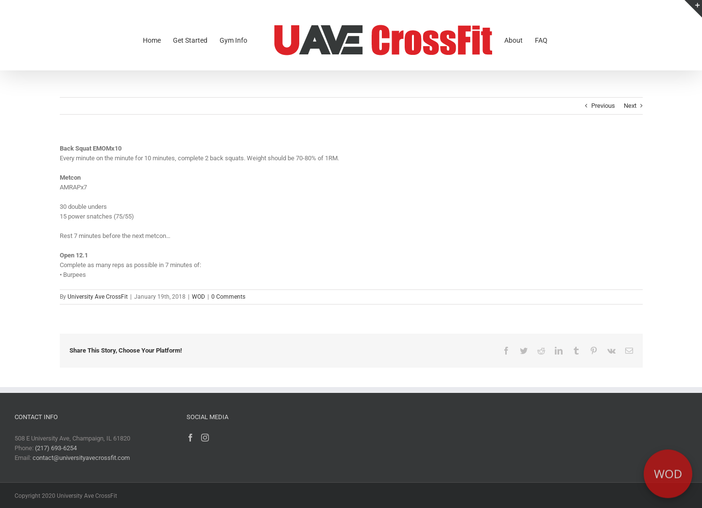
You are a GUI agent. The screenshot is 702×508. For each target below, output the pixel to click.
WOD (198, 296)
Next (630, 105)
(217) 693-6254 (56, 448)
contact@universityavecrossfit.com (81, 457)
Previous (603, 105)
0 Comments (228, 296)
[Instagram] (205, 437)
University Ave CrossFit (98, 296)
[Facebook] (190, 437)
